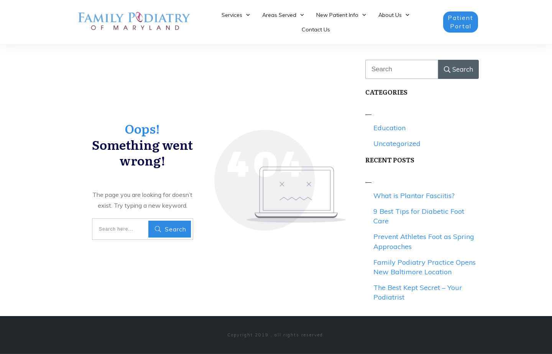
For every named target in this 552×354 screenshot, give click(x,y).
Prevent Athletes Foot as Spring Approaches (423, 241)
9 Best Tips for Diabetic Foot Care (418, 216)
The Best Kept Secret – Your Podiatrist (417, 292)
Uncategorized (397, 143)
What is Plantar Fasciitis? (414, 195)
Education (389, 127)
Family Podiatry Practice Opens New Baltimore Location (424, 267)
